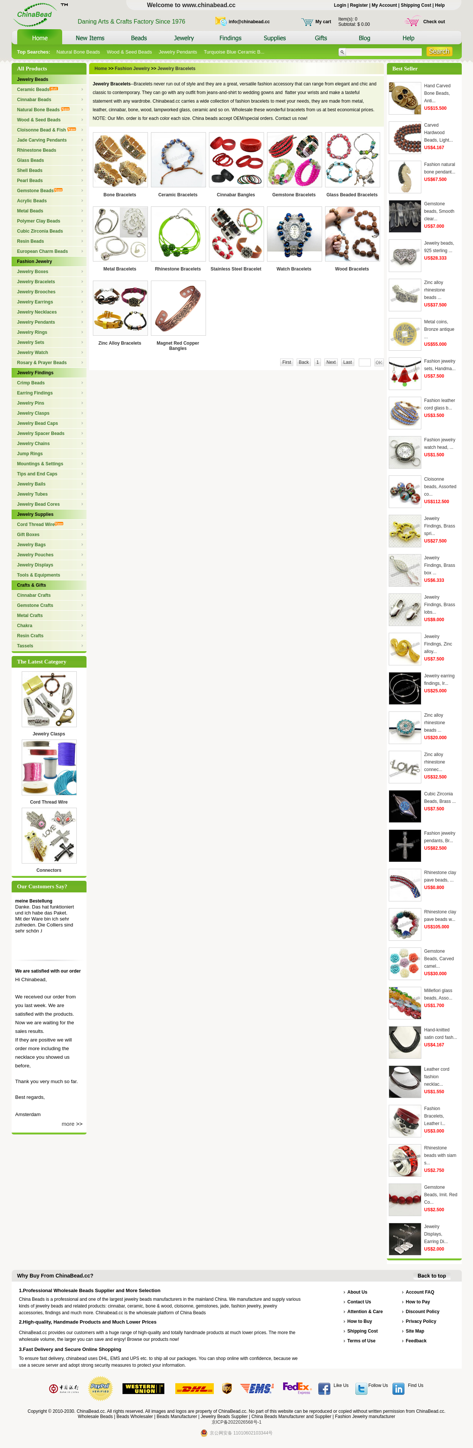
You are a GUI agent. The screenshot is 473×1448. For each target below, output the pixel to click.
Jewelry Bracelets (36, 281)
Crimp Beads (31, 383)
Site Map (415, 1331)
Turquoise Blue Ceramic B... (234, 52)
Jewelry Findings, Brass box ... (439, 565)
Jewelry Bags (31, 544)
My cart (323, 21)
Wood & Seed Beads (129, 52)
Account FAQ (420, 1292)
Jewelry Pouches (35, 554)
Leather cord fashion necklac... (436, 1077)
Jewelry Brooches (36, 291)
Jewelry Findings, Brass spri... (439, 526)
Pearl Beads (30, 180)
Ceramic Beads (37, 89)
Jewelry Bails (31, 484)
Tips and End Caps (37, 474)
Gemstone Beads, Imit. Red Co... (441, 1195)
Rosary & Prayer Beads (42, 362)
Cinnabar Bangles (236, 194)
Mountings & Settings (40, 463)
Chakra (25, 625)
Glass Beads (30, 160)
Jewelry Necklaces (37, 312)
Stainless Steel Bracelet (235, 269)
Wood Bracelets (352, 269)
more (68, 1124)
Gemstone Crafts (35, 605)
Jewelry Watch (32, 352)
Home (102, 68)
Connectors (48, 870)
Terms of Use (362, 1340)
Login (340, 5)
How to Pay (418, 1302)
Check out (434, 21)
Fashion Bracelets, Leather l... (435, 1116)
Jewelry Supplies (35, 514)
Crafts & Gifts (31, 585)
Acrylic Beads (32, 200)
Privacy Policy (421, 1321)
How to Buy (360, 1321)
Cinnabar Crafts (34, 595)
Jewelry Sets (31, 342)
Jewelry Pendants (178, 52)
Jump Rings (30, 453)
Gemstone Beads (40, 190)
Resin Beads (30, 241)
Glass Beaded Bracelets (352, 194)
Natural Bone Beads (78, 52)
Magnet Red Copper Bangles (178, 346)
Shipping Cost (416, 5)
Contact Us (359, 1302)
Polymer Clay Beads (38, 221)
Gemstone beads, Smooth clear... (439, 211)
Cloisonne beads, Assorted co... (440, 487)
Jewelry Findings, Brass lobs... (439, 605)
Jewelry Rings (32, 332)
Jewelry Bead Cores (38, 504)
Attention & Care (365, 1311)
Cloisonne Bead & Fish (46, 130)
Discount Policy (423, 1311)
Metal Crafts (30, 615)
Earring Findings (35, 393)
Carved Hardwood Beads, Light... (438, 133)
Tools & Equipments (38, 575)
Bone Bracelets (119, 194)
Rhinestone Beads (37, 150)
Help (440, 5)
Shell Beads (30, 170)
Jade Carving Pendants (42, 140)
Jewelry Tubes (32, 494)
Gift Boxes (28, 534)
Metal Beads (30, 211)
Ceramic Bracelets (178, 194)
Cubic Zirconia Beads (40, 231)
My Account (384, 5)
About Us (357, 1292)
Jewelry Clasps (33, 413)
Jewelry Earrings (35, 302)
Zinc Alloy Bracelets (119, 343)
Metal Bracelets (119, 269)
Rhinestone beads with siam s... (440, 1155)
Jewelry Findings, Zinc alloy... (438, 644)
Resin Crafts (30, 635)
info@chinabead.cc (249, 21)
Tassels (25, 646)
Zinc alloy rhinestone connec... (434, 762)
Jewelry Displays (35, 565)
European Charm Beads (42, 251)
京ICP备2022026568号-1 (236, 1422)
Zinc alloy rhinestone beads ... (434, 290)
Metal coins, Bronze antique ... (439, 329)
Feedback (416, 1340)
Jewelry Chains (33, 443)
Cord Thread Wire (40, 524)
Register (359, 5)
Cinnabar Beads (34, 99)
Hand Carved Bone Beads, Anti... (437, 93)
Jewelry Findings (35, 372)
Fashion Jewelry (34, 261)
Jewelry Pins (31, 403)
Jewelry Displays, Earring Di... (436, 1234)
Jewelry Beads (32, 79)
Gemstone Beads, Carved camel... (439, 959)
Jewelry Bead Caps (37, 423)
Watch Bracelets (294, 269)
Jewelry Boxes (32, 271)
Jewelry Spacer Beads (41, 433)
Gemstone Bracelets (294, 194)
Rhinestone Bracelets (178, 269)
